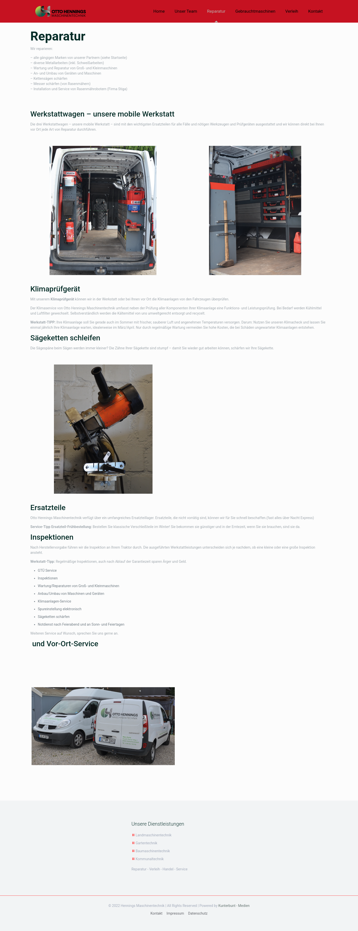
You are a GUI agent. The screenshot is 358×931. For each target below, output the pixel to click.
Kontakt (156, 913)
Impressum (175, 913)
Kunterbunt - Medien (234, 906)
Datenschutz (198, 913)
